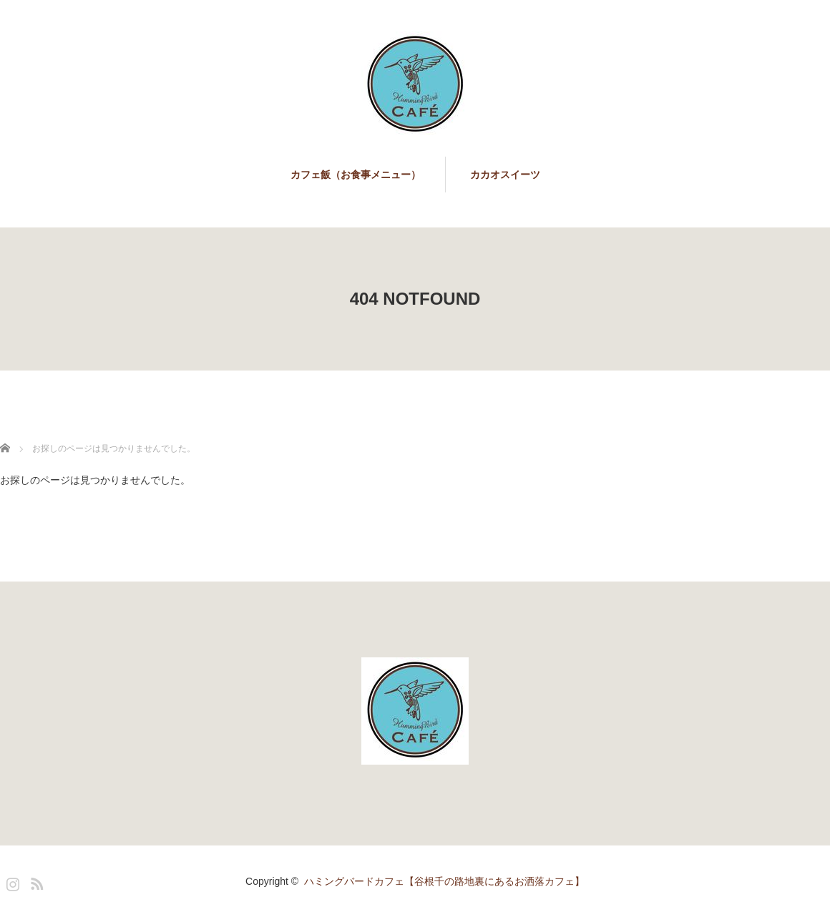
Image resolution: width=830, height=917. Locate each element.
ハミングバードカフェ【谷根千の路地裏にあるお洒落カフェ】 (444, 881)
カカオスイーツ (505, 174)
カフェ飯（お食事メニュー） (355, 174)
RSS (35, 881)
